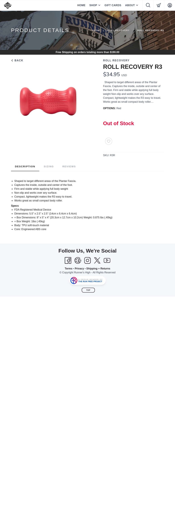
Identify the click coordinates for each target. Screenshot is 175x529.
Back (17, 60)
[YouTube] (107, 260)
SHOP (93, 5)
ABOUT (130, 5)
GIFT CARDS (113, 5)
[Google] (78, 260)
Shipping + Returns (98, 268)
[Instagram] (87, 260)
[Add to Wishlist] (108, 141)
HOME (81, 5)
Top (88, 290)
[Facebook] (68, 260)
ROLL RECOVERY (118, 30)
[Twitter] (97, 260)
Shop (96, 30)
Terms (68, 268)
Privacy (79, 268)
